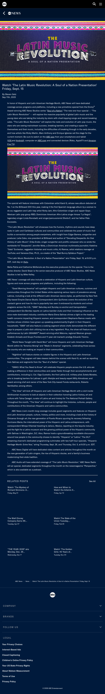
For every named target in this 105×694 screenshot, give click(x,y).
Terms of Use (8, 676)
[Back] (4, 13)
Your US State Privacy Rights (16, 665)
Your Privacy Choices (12, 644)
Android (19, 140)
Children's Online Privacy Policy (17, 660)
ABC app (50, 136)
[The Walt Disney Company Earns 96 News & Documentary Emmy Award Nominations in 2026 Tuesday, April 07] (18, 520)
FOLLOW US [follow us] (10, 627)
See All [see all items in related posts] (92, 481)
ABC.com (42, 140)
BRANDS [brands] (8, 616)
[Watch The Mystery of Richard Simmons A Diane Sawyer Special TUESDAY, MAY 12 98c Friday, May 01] (18, 489)
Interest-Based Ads (11, 649)
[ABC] (4, 4)
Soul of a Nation (54, 110)
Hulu (25, 262)
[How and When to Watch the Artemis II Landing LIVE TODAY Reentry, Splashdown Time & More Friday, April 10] (65, 489)
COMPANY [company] (9, 606)
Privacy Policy (9, 681)
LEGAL (7, 638)
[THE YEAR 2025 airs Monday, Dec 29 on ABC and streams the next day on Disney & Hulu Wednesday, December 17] (18, 551)
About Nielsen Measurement (16, 671)
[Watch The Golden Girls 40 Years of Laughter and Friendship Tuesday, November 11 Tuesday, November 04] (65, 551)
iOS (10, 140)
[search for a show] (94, 4)
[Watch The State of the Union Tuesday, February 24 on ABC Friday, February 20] (65, 520)
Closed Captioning (11, 655)
